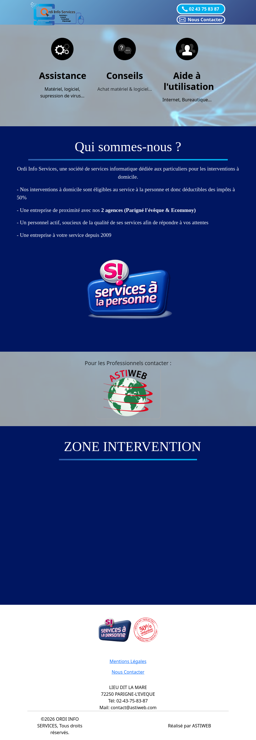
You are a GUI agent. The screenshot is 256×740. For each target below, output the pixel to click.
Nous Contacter (128, 672)
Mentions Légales (128, 661)
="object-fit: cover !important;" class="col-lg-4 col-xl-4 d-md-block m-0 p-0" (139, 528)
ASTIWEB (201, 726)
